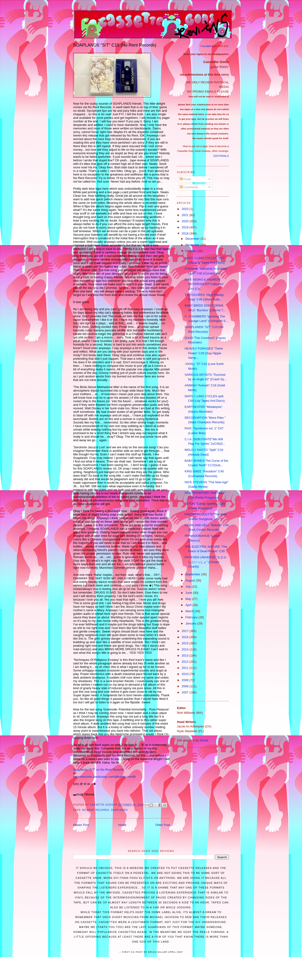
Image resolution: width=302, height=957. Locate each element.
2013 (185, 655)
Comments (189, 187)
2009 (185, 680)
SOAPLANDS (119, 810)
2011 (185, 668)
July (188, 586)
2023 (185, 209)
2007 (185, 692)
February (192, 617)
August (190, 580)
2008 (185, 686)
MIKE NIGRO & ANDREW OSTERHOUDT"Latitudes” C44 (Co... (204, 284)
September (193, 574)
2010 (185, 674)
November (193, 245)
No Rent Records (95, 810)
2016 (185, 637)
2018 (185, 233)
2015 (185, 643)
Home (122, 825)
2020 (185, 221)
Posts (185, 179)
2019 (185, 227)
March (190, 611)
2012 (185, 661)
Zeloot (204, 740)
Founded (206, 46)
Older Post (162, 825)
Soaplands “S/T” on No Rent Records (98, 769)
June (189, 592)
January (191, 623)
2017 (185, 631)
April (189, 605)
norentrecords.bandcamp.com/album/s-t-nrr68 (104, 776)
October (191, 251)
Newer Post (81, 825)
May (188, 599)
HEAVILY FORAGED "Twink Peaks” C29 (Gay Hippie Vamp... (204, 353)
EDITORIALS (221, 155)
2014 (185, 649)
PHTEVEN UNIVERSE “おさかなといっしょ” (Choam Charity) (205, 561)
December (193, 238)
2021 (185, 215)
